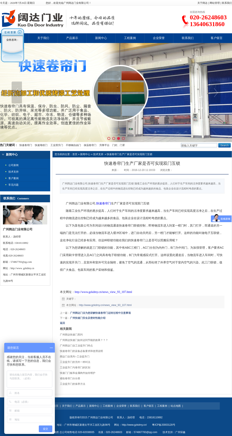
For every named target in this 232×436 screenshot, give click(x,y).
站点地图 (176, 405)
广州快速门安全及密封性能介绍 (87, 318)
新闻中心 (101, 38)
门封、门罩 (118, 145)
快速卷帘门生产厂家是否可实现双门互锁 (129, 154)
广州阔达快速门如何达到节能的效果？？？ (84, 340)
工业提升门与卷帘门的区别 (75, 367)
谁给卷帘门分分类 (70, 378)
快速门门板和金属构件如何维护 (77, 373)
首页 (74, 154)
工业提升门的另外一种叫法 (75, 362)
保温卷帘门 (90, 145)
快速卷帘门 (25, 145)
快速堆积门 (41, 145)
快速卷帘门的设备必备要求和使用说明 (81, 351)
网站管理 (215, 2)
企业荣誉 (159, 38)
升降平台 (104, 145)
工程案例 (130, 38)
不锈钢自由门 (73, 145)
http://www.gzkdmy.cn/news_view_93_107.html (103, 292)
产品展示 (72, 38)
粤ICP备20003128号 (163, 424)
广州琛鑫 (180, 432)
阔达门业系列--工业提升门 (74, 356)
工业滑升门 (56, 145)
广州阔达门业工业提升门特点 (76, 345)
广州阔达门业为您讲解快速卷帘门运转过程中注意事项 (100, 312)
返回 (62, 323)
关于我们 (43, 38)
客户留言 (217, 38)
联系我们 (227, 2)
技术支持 (98, 154)
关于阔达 (202, 2)
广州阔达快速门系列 (71, 334)
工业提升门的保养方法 (72, 383)
